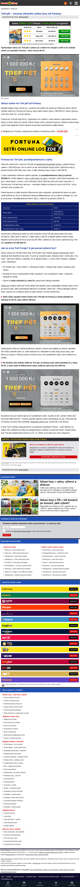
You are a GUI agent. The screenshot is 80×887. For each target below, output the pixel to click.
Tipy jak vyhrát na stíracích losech (13, 707)
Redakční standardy (18, 876)
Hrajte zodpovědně (5, 462)
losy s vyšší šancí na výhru (36, 178)
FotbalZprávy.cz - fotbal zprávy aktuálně (16, 556)
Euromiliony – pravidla (10, 785)
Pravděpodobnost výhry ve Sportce (13, 763)
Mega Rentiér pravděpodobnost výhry (14, 735)
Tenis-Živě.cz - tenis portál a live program (16, 562)
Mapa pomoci (54, 870)
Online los (5, 286)
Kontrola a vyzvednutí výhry (11, 700)
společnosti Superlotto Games (48, 164)
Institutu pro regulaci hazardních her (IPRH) (51, 852)
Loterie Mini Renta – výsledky (12, 819)
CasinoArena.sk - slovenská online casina (54, 572)
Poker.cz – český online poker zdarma (53, 562)
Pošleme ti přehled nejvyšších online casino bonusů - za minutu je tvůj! (32, 523)
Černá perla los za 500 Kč (11, 728)
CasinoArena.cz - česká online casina (53, 550)
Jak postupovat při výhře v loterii (13, 841)
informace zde (37, 863)
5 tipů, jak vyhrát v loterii (10, 838)
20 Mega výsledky (9, 825)
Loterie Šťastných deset (10, 822)
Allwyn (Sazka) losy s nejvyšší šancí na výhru (16, 713)
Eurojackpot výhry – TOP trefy (12, 775)
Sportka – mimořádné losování (12, 788)
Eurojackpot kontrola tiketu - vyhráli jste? (15, 750)
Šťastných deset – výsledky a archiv (14, 760)
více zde (19, 465)
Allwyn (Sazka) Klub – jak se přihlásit (14, 832)
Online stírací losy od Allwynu (12, 722)
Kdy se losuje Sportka (10, 769)
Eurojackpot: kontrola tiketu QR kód (14, 797)
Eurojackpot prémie (9, 782)
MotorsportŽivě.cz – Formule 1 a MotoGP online (18, 565)
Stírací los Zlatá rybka (10, 732)
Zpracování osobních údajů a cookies (49, 876)
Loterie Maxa (7, 816)
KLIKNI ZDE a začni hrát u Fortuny (53, 457)
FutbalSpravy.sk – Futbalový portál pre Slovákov (56, 568)
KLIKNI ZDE (62, 131)
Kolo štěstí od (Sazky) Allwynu (12, 835)
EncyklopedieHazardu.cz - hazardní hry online (55, 553)
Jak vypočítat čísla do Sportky (12, 844)
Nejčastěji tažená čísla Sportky (12, 753)
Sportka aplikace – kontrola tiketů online (15, 747)
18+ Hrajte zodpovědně (67, 876)
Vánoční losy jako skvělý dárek (12, 710)
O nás (2, 876)
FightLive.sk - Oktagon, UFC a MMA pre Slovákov (18, 572)
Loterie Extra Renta (9, 813)
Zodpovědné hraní (10, 854)
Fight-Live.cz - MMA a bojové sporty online (16, 553)
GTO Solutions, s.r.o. (7, 879)
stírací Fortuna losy (61, 253)
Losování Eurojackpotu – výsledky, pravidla (16, 757)
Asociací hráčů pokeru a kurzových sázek (36, 854)
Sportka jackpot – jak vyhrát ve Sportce (15, 772)
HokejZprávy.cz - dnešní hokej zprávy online (17, 559)
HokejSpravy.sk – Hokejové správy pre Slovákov (18, 575)
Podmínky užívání (31, 876)
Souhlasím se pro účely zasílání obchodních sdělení (28, 531)
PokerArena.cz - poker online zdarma (53, 559)
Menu (76, 3)
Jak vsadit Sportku (9, 778)
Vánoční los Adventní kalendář (12, 738)
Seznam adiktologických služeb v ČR (40, 870)
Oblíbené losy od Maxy (10, 719)
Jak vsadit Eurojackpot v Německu (13, 800)
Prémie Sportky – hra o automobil (13, 744)
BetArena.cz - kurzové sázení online (15, 550)
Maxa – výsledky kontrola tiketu (12, 766)
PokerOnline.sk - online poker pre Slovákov (55, 575)
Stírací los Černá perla (10, 725)
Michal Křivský (23, 17)
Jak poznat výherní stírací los (12, 697)
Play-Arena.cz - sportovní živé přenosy (53, 565)
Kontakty (8, 876)
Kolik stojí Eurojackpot (10, 803)
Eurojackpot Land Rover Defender (13, 791)
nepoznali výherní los (39, 422)
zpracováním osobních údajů (22, 531)
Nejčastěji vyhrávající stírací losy (13, 703)
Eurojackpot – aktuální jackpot (12, 794)
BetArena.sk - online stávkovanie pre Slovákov (18, 568)
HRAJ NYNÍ (64, 31)
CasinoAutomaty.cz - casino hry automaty (54, 556)
